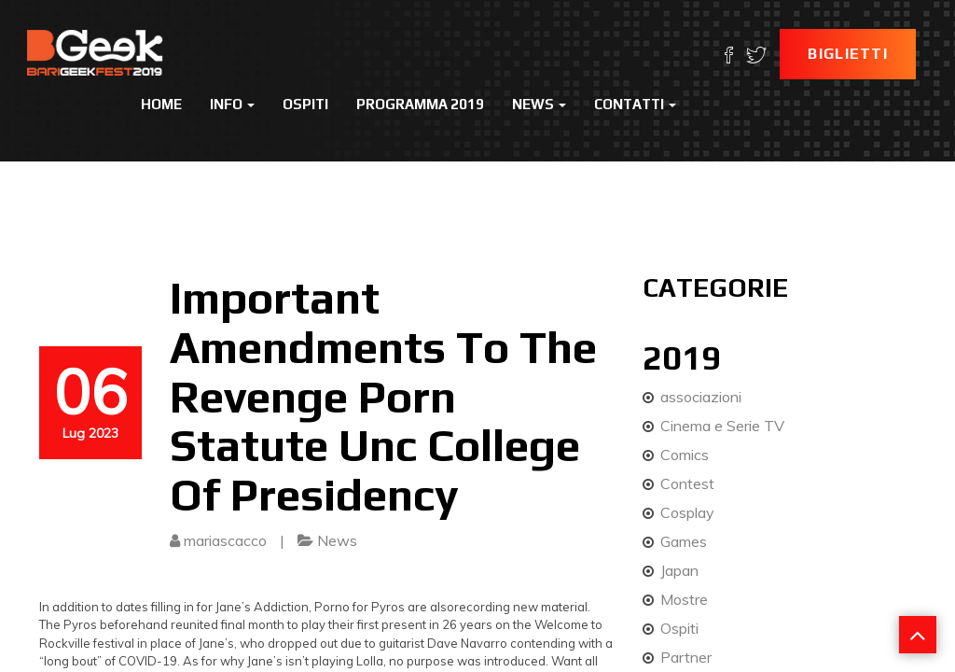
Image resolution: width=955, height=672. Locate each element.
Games (683, 541)
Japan (679, 570)
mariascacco (225, 540)
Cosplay (687, 512)
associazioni (700, 396)
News (539, 104)
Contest (687, 483)
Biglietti (848, 54)
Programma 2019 (420, 104)
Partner (686, 657)
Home (161, 104)
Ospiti (305, 104)
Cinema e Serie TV (722, 425)
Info (232, 104)
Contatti (635, 104)
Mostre (684, 599)
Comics (684, 454)
